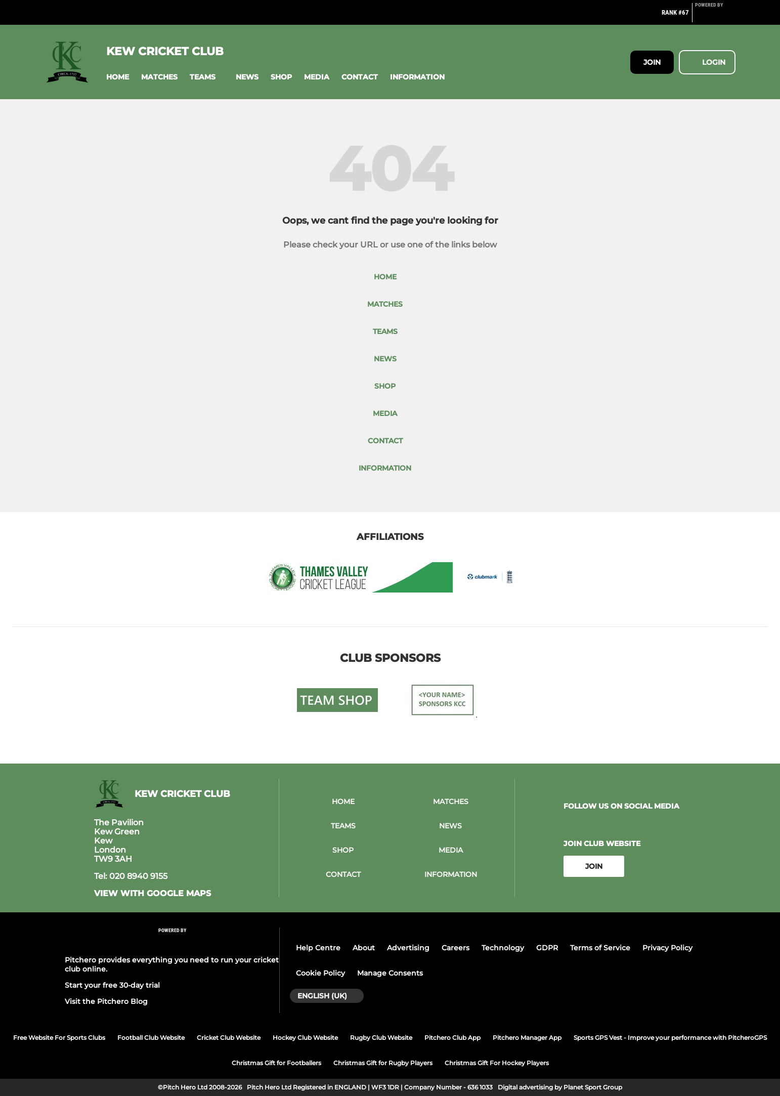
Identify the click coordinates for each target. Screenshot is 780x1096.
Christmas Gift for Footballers (276, 1063)
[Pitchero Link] (715, 17)
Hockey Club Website (305, 1037)
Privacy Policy (667, 947)
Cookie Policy (320, 973)
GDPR (547, 947)
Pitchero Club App (452, 1037)
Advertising (408, 947)
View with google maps (152, 893)
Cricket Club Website (229, 1037)
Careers (455, 947)
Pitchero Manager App (527, 1037)
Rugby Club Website (381, 1037)
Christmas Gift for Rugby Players (382, 1063)
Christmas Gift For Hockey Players (497, 1063)
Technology (503, 947)
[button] (117, 77)
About (364, 947)
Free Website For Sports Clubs (59, 1037)
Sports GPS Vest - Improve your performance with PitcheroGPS (670, 1037)
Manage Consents (390, 973)
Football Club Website (151, 1037)
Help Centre (318, 947)
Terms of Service (600, 947)
